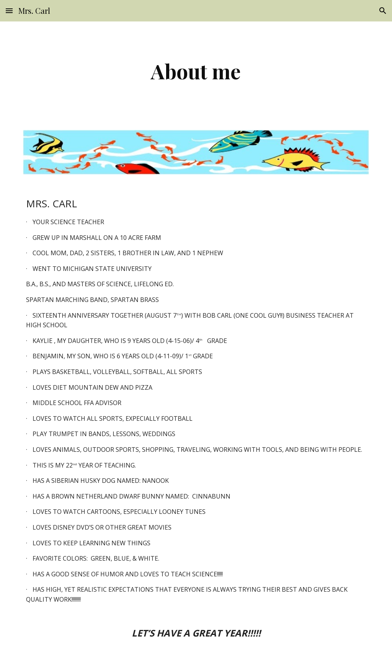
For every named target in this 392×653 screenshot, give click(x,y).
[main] (196, 71)
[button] (9, 10)
